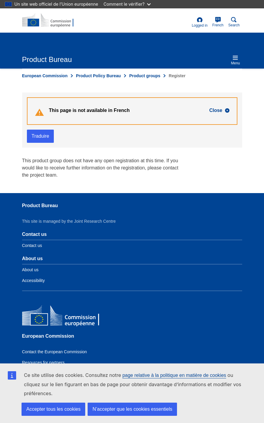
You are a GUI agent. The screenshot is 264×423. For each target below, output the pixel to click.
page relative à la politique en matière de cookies (174, 375)
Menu (235, 60)
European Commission (45, 75)
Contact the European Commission (54, 351)
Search (233, 22)
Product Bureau (40, 205)
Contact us (32, 245)
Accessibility (33, 280)
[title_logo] (51, 20)
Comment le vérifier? (126, 4)
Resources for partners (43, 362)
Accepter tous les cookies (53, 409)
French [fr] (217, 22)
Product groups (144, 75)
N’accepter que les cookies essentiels (132, 409)
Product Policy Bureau (98, 75)
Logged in (199, 22)
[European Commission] (65, 316)
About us (30, 269)
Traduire (40, 136)
